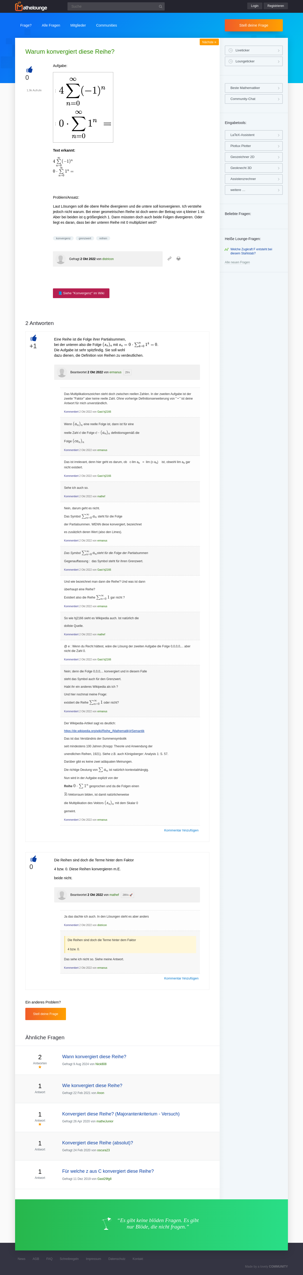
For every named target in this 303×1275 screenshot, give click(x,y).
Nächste (209, 42)
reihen (103, 238)
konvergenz (63, 238)
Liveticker (242, 50)
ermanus (115, 372)
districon (108, 259)
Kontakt (138, 1259)
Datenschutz (117, 1259)
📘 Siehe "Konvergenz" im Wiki (81, 293)
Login (255, 6)
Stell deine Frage (253, 25)
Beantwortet (78, 372)
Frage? (25, 25)
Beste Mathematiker (245, 88)
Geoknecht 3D (241, 168)
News (21, 1259)
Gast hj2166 (104, 411)
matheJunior (104, 1121)
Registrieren (275, 6)
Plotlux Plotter (240, 146)
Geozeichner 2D (242, 157)
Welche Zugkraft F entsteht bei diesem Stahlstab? (251, 251)
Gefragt (74, 259)
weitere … (237, 190)
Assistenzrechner (243, 179)
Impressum (93, 1259)
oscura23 (103, 1150)
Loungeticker (244, 61)
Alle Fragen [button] (51, 25)
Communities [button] (106, 25)
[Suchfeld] (116, 6)
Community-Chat (242, 99)
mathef (101, 496)
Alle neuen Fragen (237, 262)
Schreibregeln (69, 1259)
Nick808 (100, 1064)
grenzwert (85, 238)
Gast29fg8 (104, 1179)
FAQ (49, 1259)
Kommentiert (71, 411)
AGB (36, 1259)
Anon (100, 1093)
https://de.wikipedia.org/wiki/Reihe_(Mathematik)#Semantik (104, 731)
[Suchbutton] (160, 6)
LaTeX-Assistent (242, 135)
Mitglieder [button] (78, 25)
